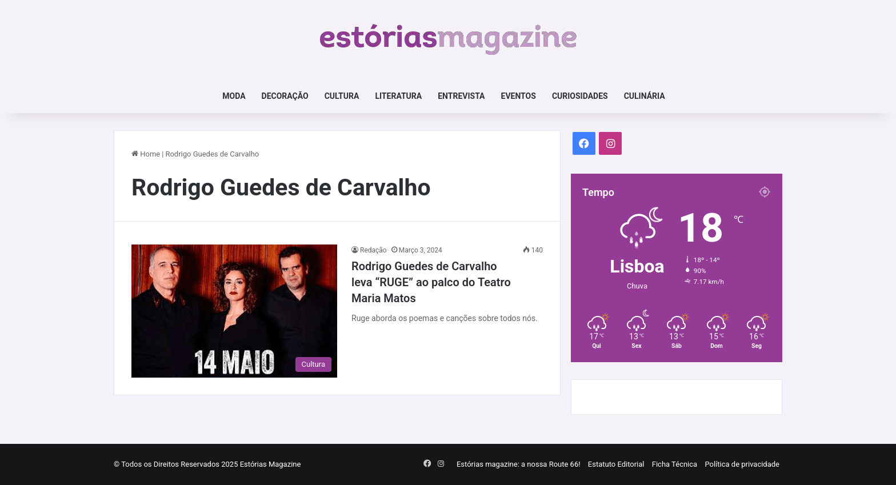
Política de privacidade (742, 464)
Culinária (644, 96)
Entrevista (461, 96)
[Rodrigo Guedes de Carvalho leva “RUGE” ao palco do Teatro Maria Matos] (234, 311)
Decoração (285, 96)
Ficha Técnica (674, 464)
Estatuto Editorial (616, 464)
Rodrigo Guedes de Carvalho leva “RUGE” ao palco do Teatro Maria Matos (431, 282)
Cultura (342, 96)
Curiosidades (580, 96)
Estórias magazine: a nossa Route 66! (519, 464)
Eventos (518, 96)
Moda (233, 96)
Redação (373, 250)
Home (145, 154)
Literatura (398, 96)
